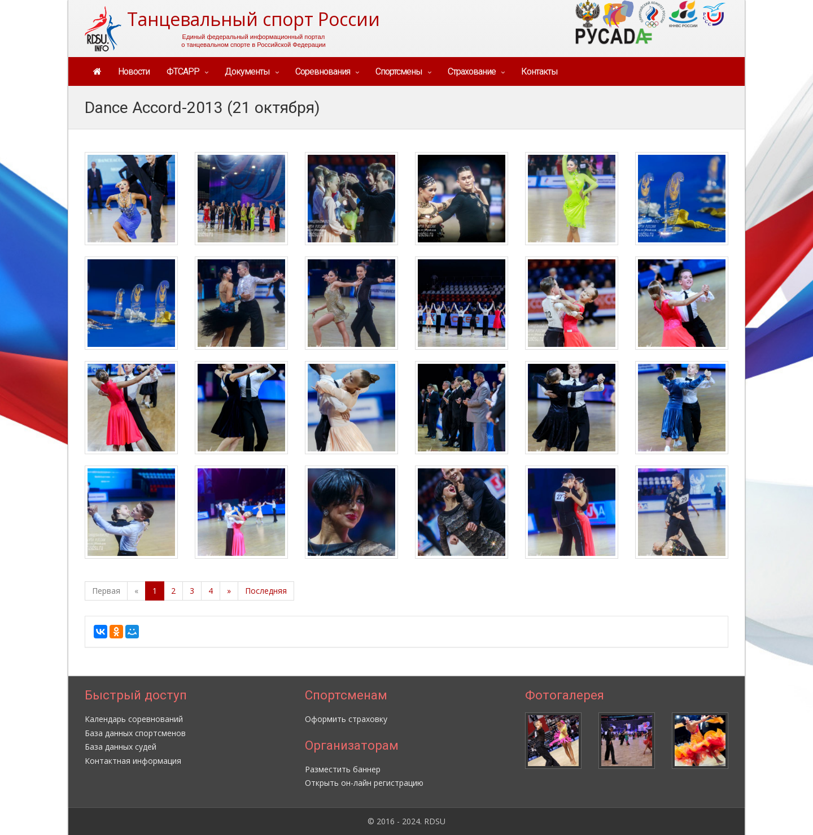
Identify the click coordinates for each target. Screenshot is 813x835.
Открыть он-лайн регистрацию (364, 782)
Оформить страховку (346, 719)
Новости (134, 71)
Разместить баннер (343, 769)
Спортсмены (398, 71)
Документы (247, 71)
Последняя (266, 590)
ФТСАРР (183, 71)
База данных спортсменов (135, 733)
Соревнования (322, 71)
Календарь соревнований (134, 719)
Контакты (539, 71)
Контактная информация (133, 760)
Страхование (472, 71)
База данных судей (120, 746)
